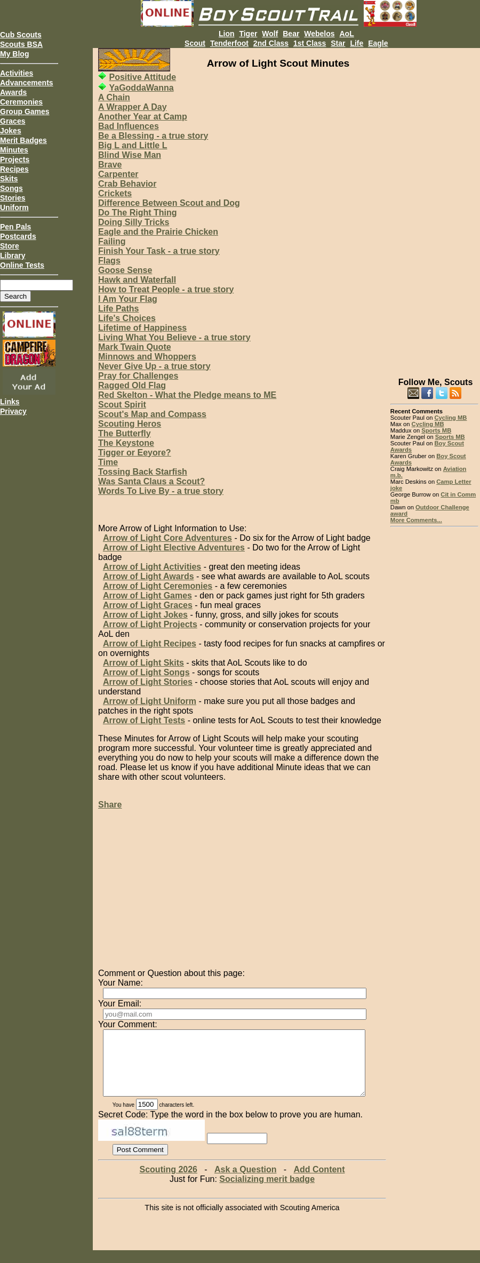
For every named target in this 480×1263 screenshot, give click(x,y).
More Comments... (416, 520)
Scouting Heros (129, 423)
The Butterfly (124, 433)
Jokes (10, 130)
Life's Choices (127, 318)
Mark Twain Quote (134, 346)
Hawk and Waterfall (137, 279)
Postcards (18, 236)
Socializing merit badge (267, 1191)
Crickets (115, 193)
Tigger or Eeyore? (134, 452)
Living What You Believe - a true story (174, 337)
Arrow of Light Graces (148, 605)
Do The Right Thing (137, 212)
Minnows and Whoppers (147, 356)
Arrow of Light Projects (150, 624)
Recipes (14, 169)
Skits (9, 178)
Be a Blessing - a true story (153, 135)
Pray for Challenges (138, 375)
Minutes (14, 150)
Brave (110, 164)
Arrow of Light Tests (144, 720)
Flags (109, 260)
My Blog (14, 54)
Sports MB (436, 430)
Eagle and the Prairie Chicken (158, 231)
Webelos (319, 33)
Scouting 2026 (168, 1182)
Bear (291, 33)
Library (12, 255)
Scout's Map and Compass (152, 414)
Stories (12, 198)
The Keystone (126, 442)
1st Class (309, 43)
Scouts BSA (21, 44)
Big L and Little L (132, 145)
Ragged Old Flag (132, 385)
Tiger (248, 33)
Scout (195, 43)
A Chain (114, 97)
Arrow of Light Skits (143, 662)
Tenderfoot (229, 43)
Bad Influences (128, 126)
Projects (14, 159)
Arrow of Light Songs (146, 672)
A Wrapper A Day (132, 106)
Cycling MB (451, 417)
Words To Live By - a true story (160, 490)
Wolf (270, 33)
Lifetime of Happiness (142, 327)
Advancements (26, 82)
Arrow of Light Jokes (145, 614)
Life (356, 43)
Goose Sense (125, 270)
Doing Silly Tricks (133, 222)
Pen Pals (15, 226)
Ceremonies (21, 102)
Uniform (14, 207)
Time (108, 462)
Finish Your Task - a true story (159, 250)
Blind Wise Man (129, 154)
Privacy (13, 411)
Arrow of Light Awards (148, 576)
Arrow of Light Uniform (149, 701)
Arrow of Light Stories (148, 681)
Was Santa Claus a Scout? (151, 481)
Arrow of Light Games (147, 595)
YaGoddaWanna (141, 87)
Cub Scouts (21, 34)
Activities (16, 73)
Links (10, 401)
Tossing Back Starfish (142, 471)
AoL (346, 33)
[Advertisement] (434, 208)
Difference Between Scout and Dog (169, 202)
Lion (227, 33)
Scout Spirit (122, 404)
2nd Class (271, 43)
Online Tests (22, 265)
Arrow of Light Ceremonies (157, 585)
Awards (13, 92)
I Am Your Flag (127, 298)
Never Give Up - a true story (154, 366)
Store (9, 246)
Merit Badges (23, 140)
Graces (12, 121)
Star (338, 43)
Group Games (25, 111)
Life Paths (118, 308)
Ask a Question (245, 1182)
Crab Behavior (127, 183)
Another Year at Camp (142, 116)
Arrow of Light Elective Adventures (174, 547)
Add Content (319, 1182)
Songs (11, 188)
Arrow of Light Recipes (149, 643)
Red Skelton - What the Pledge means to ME (187, 394)
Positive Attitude (142, 77)
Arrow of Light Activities (152, 566)
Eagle (378, 43)
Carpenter (118, 174)
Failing (112, 241)
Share (110, 804)
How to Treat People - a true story (166, 289)
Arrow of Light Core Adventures (167, 537)
